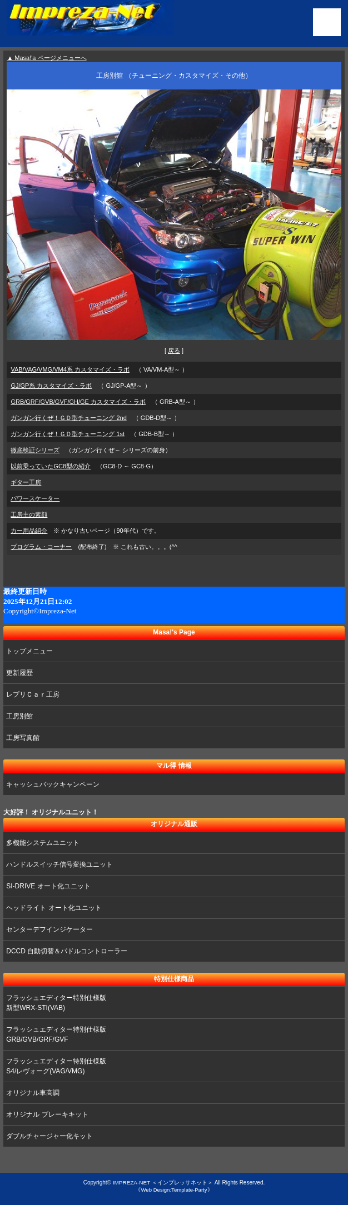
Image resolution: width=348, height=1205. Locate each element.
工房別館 (19, 716)
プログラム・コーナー (41, 546)
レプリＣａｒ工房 (32, 694)
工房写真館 (22, 738)
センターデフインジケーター (49, 929)
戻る (174, 350)
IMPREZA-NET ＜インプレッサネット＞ (163, 1182)
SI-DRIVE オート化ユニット (48, 886)
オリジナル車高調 (32, 1093)
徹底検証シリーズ (35, 450)
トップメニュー (29, 651)
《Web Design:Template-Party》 (173, 1190)
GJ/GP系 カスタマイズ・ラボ (51, 385)
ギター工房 (26, 482)
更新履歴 (19, 673)
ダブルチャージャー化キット (49, 1136)
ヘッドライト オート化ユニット (53, 908)
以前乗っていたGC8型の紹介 (51, 466)
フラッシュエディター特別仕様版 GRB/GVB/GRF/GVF (56, 1034)
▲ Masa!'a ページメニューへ (46, 57)
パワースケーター (35, 498)
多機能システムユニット (42, 843)
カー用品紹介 (29, 530)
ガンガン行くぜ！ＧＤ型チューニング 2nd (68, 417)
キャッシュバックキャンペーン (53, 784)
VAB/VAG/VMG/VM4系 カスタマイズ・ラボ (70, 369)
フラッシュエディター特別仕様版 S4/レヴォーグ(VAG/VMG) (56, 1066)
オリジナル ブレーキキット (47, 1114)
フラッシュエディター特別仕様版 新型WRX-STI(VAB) (56, 1003)
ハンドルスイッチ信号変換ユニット (59, 864)
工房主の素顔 (29, 514)
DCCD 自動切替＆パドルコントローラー (66, 951)
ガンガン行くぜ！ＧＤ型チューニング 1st (68, 434)
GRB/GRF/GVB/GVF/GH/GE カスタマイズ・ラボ (78, 401)
